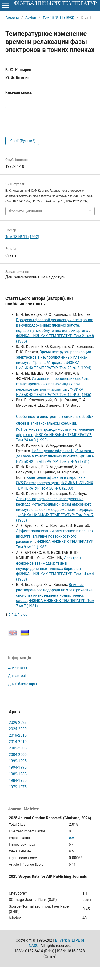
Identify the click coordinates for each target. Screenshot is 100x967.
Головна (12, 17)
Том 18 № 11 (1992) (58, 17)
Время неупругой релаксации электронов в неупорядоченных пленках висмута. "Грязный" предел (53, 357)
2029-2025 (18, 722)
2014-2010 (18, 742)
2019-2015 (18, 735)
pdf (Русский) (24, 141)
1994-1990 (18, 767)
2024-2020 (18, 729)
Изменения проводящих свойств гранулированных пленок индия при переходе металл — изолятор (53, 383)
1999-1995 (18, 761)
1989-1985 (18, 774)
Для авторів (18, 676)
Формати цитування (25, 211)
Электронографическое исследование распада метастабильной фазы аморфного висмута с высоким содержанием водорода (54, 504)
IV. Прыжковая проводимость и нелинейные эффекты (55, 425)
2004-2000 (18, 754)
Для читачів (17, 667)
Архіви (30, 17)
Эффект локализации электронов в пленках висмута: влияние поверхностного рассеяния (55, 536)
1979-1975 (18, 787)
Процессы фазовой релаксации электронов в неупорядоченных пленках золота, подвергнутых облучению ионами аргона (54, 325)
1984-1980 (18, 780)
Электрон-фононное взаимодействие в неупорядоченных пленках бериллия (49, 563)
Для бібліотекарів (22, 684)
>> (25, 615)
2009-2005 (18, 748)
